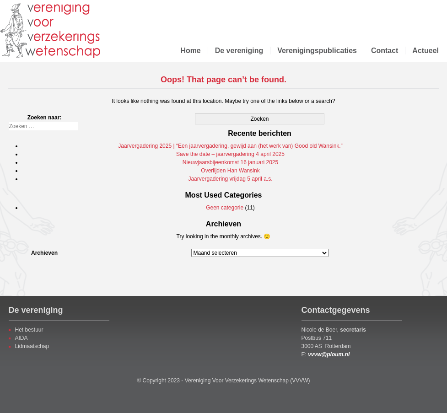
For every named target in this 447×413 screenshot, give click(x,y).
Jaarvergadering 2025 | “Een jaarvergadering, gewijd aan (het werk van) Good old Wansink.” (230, 146)
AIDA (21, 338)
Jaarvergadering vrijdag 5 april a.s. (230, 179)
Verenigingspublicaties (317, 50)
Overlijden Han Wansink (230, 170)
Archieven (44, 253)
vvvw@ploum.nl (329, 354)
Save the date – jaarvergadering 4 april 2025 (230, 154)
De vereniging (239, 50)
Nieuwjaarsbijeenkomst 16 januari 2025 (230, 162)
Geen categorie (224, 207)
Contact (384, 50)
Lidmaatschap (32, 346)
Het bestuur (29, 330)
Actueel (425, 50)
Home (190, 50)
